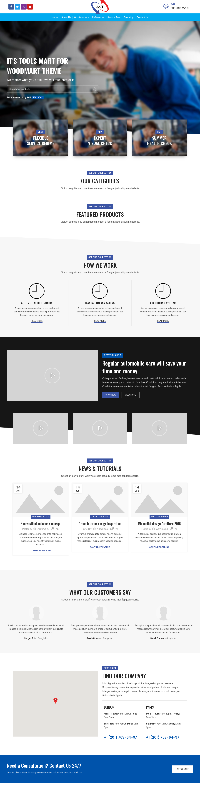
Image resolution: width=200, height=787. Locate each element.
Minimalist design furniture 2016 (159, 527)
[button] (52, 379)
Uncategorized (40, 520)
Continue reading (40, 554)
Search (94, 92)
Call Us (173, 6)
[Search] (52, 92)
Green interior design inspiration (100, 527)
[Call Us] (166, 8)
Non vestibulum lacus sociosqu (40, 527)
